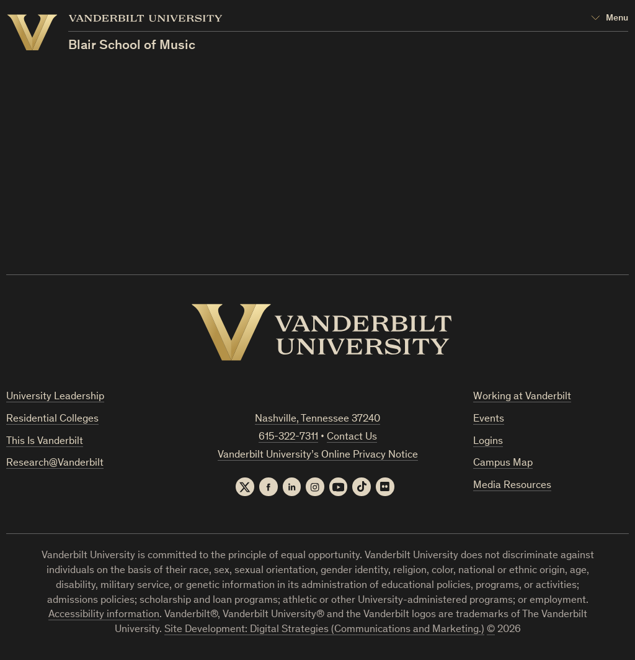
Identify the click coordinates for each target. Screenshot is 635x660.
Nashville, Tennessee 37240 (317, 419)
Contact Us (352, 437)
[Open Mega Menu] (610, 19)
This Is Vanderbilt (44, 441)
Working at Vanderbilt (522, 397)
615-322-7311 (288, 437)
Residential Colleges (52, 419)
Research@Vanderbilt (55, 464)
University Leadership (55, 397)
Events (488, 419)
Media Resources (512, 486)
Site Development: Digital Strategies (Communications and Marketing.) (324, 630)
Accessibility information (103, 615)
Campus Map (503, 464)
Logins (488, 441)
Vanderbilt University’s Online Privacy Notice (318, 455)
